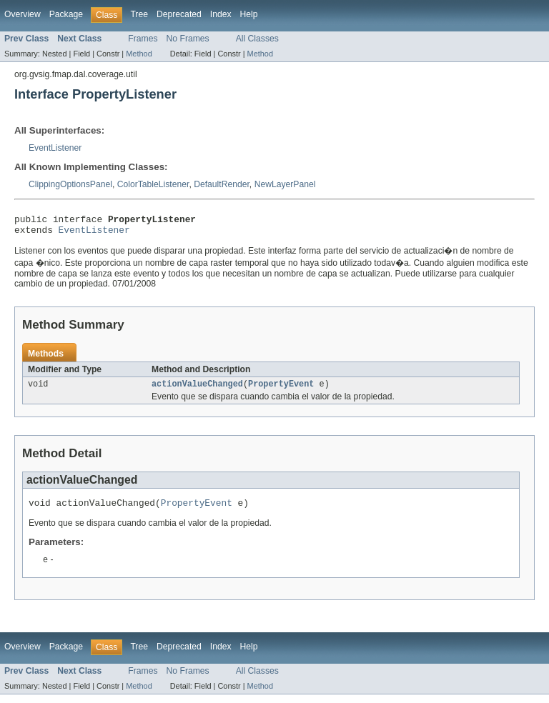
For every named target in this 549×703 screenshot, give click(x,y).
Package (66, 14)
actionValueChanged (197, 389)
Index (221, 14)
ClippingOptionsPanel (70, 184)
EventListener (55, 148)
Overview (22, 14)
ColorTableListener (153, 184)
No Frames (188, 39)
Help (249, 14)
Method (139, 53)
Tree (139, 14)
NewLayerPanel (285, 184)
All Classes (257, 39)
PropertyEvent (281, 389)
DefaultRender (221, 184)
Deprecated (179, 14)
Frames (142, 39)
